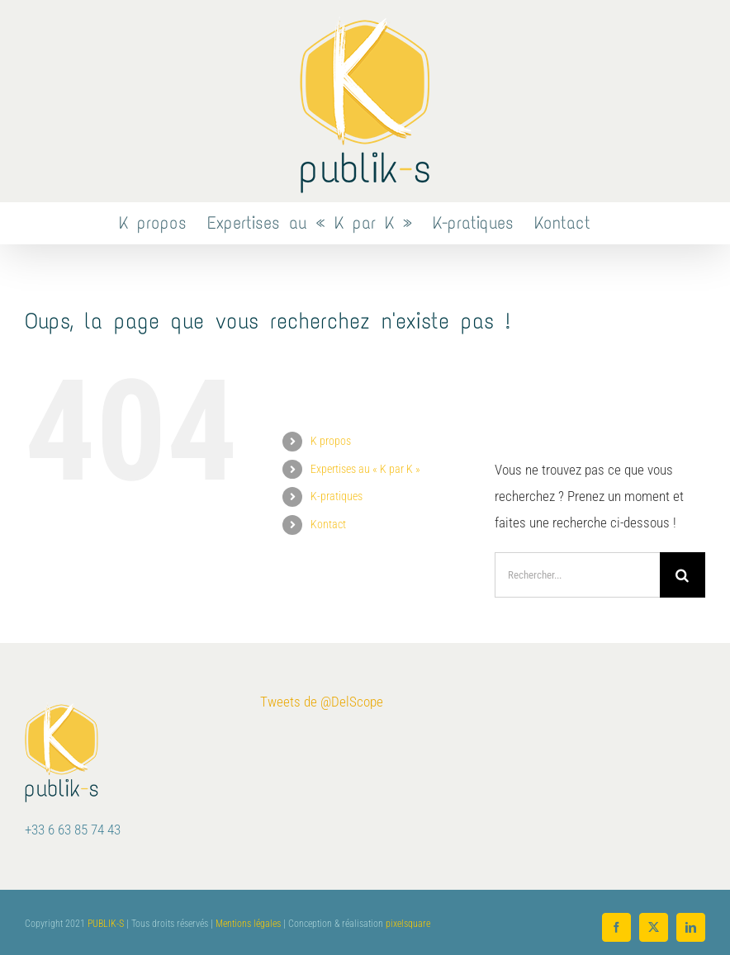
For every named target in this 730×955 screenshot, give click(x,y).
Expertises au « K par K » (365, 468)
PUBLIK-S (106, 923)
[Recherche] (682, 575)
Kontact (328, 524)
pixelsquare (408, 923)
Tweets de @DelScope (321, 701)
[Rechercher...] (577, 575)
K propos (330, 440)
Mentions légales (248, 923)
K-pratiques (336, 496)
